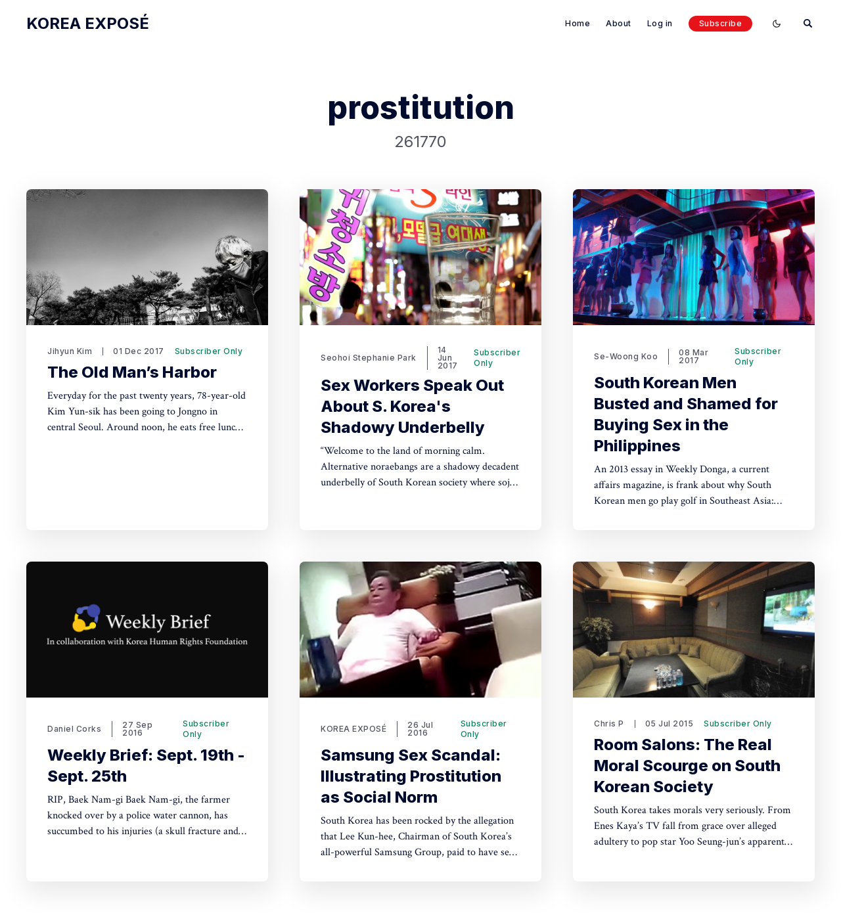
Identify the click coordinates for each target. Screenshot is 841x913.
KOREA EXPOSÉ (353, 729)
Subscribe (720, 23)
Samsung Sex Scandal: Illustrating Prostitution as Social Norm (411, 776)
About (618, 23)
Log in (660, 23)
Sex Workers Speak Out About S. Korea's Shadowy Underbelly (412, 406)
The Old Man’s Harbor (132, 372)
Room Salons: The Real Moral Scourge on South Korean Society (687, 765)
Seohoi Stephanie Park (369, 358)
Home (577, 23)
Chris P (609, 723)
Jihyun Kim (69, 351)
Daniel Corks (74, 729)
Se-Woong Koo (626, 356)
